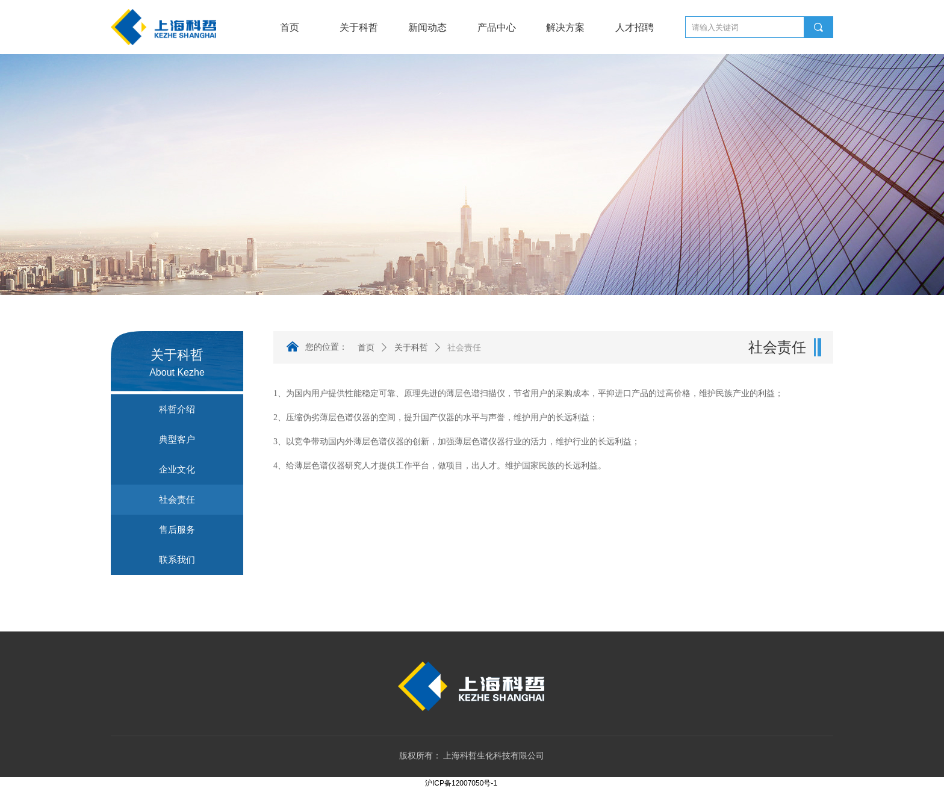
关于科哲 (411, 347)
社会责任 (464, 347)
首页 (366, 347)
